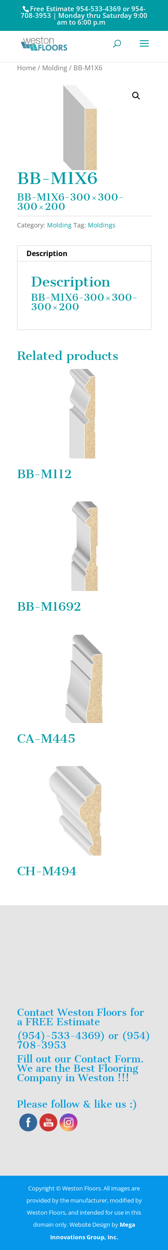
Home (26, 67)
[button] (136, 96)
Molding (54, 67)
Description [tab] (47, 253)
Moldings (102, 225)
